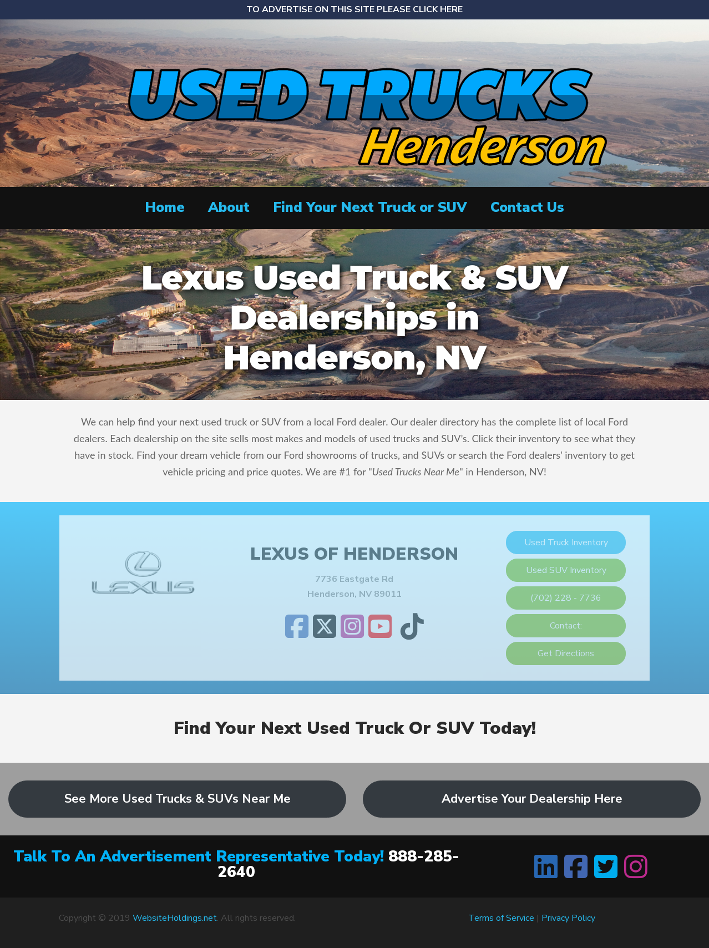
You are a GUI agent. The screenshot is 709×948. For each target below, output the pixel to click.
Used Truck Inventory (566, 542)
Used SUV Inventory (566, 570)
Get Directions (566, 653)
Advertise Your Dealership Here (532, 798)
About (229, 207)
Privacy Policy (568, 918)
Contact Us (527, 207)
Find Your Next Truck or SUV (370, 207)
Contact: (566, 626)
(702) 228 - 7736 (565, 598)
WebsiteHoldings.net (175, 918)
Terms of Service (501, 918)
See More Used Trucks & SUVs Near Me (177, 798)
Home (165, 207)
